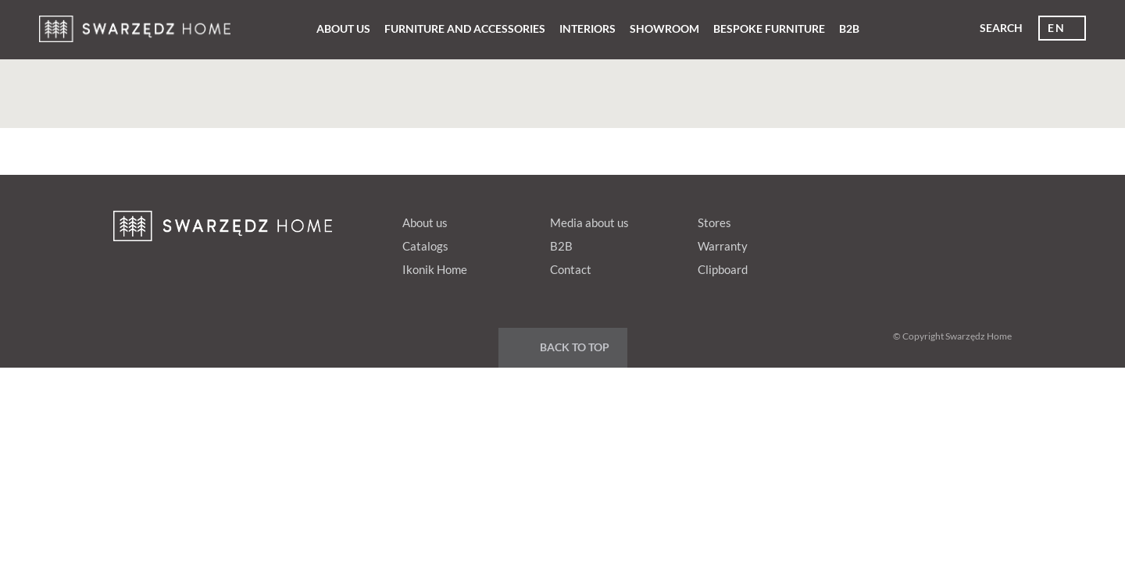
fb (873, 219)
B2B (849, 28)
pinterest (903, 219)
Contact (570, 269)
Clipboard (723, 269)
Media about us (589, 222)
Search (1001, 27)
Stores (714, 222)
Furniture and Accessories (464, 28)
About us (343, 28)
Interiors (587, 28)
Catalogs (425, 246)
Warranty (723, 246)
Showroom (664, 28)
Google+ (933, 219)
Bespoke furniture (769, 28)
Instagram (992, 219)
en (1056, 27)
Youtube (962, 219)
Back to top (574, 347)
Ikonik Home (434, 269)
